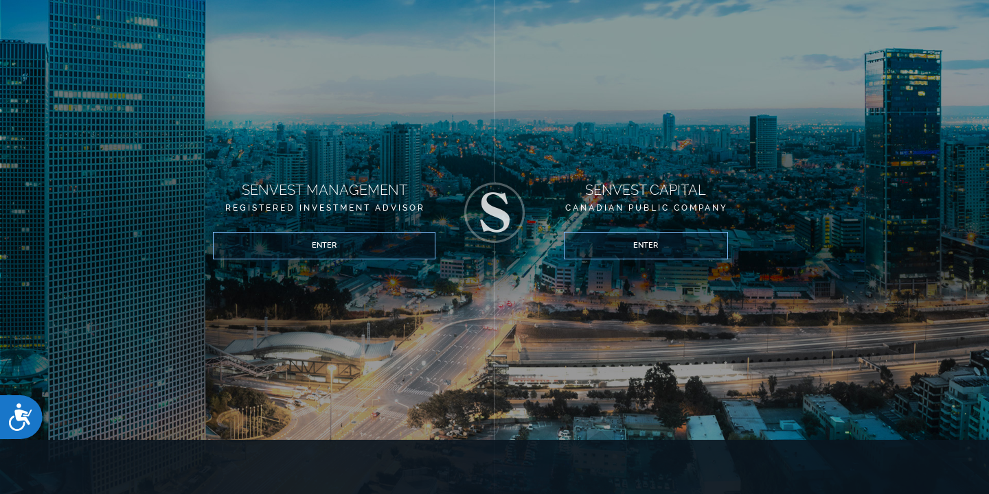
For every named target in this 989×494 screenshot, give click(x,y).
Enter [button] (256, 259)
